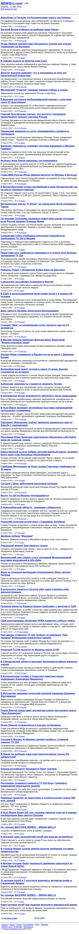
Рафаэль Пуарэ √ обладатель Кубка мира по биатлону (33, 270)
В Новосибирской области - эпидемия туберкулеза (31, 507)
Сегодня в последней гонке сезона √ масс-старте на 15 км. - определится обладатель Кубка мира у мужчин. (37, 550)
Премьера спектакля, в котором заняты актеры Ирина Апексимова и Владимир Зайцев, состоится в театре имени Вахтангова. (34, 717)
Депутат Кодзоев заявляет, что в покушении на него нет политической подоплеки (34, 74)
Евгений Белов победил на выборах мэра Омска (29, 29)
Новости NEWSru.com (12, 929)
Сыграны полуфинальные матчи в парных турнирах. (26, 831)
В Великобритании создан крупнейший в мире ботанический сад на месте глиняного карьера (39, 188)
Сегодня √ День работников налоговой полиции (29, 483)
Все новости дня (9, 9)
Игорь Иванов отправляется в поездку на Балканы (31, 725)
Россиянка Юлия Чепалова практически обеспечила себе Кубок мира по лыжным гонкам (38, 438)
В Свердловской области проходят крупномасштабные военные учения (39, 663)
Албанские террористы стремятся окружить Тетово (31, 384)
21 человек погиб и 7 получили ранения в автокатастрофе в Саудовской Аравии (36, 882)
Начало (4, 925)
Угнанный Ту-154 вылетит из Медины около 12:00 (30, 649)
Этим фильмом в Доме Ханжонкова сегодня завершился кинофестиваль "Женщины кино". (36, 347)
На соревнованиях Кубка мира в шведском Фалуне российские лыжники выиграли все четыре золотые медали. (36, 286)
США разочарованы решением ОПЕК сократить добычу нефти (38, 620)
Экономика (23, 632)
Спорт (21, 96)
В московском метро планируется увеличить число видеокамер (38, 395)
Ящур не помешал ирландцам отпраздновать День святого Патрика (36, 573)
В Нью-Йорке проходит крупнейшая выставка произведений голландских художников (36, 409)
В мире (22, 58)
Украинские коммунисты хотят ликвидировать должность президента (35, 132)
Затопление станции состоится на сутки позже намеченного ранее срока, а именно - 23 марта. (37, 332)
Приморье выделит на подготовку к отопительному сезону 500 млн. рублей (38, 799)
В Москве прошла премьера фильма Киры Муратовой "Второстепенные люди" (33, 341)
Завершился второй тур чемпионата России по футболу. (28, 93)
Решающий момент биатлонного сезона (24, 545)
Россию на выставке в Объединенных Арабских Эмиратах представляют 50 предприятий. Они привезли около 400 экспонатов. (38, 565)
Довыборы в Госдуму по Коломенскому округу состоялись (36, 17)
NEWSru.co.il (6, 927)
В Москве (18, 927)
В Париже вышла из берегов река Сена (24, 61)
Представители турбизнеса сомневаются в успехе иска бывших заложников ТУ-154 (38, 254)
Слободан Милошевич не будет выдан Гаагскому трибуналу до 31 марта (38, 468)
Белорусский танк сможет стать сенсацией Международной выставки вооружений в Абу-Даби (36, 559)
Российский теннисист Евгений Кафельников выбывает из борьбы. (33, 898)
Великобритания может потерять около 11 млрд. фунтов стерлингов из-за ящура (34, 370)
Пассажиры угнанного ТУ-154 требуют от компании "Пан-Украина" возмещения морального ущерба (34, 636)
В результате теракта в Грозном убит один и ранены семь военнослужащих (35, 590)
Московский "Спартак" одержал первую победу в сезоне (34, 90)
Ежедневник (28, 925)
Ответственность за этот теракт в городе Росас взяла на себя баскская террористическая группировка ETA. (36, 841)
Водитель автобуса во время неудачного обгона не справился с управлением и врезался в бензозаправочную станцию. (39, 888)
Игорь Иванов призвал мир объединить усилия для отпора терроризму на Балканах (36, 45)
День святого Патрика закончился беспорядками (30, 310)
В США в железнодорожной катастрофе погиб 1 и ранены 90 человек (36, 295)
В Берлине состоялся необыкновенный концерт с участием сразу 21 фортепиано (36, 101)
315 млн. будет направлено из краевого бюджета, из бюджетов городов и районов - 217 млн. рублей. (36, 805)
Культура (22, 111)
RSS (37, 925)
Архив (19, 925)
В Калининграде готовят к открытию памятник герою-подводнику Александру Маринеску (32, 677)
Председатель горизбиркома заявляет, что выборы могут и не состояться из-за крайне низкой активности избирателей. (38, 761)
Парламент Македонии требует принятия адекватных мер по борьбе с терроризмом (37, 424)
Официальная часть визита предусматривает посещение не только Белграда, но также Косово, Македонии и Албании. (39, 179)
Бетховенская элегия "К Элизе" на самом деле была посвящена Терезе (38, 205)
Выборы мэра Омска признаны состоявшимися (29, 160)
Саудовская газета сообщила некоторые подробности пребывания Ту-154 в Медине (33, 237)
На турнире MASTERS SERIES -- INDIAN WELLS (28, 827)
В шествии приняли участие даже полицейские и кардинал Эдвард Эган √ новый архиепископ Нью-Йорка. (37, 820)
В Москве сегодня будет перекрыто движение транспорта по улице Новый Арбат (37, 865)
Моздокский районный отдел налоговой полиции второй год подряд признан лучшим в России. (38, 488)
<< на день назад (9, 918)
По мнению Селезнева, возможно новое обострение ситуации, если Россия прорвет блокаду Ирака (38, 220)
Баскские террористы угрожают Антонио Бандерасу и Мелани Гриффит (37, 147)
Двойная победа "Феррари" (17, 536)
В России (23, 26)
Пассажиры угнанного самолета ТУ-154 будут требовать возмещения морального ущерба (34, 784)
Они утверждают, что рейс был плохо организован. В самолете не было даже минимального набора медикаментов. (39, 790)
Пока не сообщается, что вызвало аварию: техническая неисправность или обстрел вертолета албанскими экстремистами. (38, 909)
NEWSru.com (11, 3)
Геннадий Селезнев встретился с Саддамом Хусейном (33, 521)
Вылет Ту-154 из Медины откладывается (25, 495)
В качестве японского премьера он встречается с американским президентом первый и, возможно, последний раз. (39, 362)
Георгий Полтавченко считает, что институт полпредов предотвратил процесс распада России (33, 115)
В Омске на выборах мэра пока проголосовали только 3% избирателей (35, 755)
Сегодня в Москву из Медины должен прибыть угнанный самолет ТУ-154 (34, 741)
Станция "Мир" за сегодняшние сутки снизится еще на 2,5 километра (35, 326)
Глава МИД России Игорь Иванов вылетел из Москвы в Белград (39, 175)
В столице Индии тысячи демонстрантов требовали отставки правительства (37, 850)
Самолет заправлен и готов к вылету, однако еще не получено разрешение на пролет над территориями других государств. (39, 500)
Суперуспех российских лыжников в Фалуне (27, 281)
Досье (12, 925)
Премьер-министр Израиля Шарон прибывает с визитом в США (38, 606)
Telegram (44, 925)
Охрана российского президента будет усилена (29, 769)
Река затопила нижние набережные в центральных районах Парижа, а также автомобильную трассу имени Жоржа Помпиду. (38, 65)
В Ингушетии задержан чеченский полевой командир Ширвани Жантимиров (38, 694)
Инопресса (28, 927)
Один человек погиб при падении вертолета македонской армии (39, 904)
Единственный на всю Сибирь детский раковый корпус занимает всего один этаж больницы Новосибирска (39, 453)
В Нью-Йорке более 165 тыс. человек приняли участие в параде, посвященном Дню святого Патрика (39, 814)
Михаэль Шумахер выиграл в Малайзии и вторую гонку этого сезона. (34, 539)
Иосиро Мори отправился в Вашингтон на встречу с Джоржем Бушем (37, 356)
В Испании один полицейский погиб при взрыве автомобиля (37, 836)
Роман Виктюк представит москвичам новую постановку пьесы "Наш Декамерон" (38, 712)
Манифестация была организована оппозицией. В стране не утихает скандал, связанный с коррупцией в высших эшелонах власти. (39, 856)
